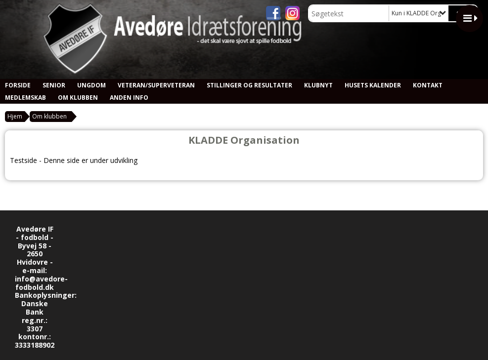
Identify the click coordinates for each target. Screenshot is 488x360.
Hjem (14, 116)
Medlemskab (25, 97)
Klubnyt (318, 85)
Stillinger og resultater (249, 85)
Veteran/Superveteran (156, 85)
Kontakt (428, 85)
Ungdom (91, 85)
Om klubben (78, 97)
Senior (54, 85)
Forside (18, 85)
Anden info (129, 97)
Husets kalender (373, 85)
